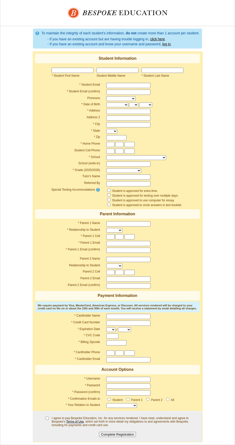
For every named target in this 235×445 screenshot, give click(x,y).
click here (157, 39)
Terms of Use (75, 421)
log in (166, 44)
